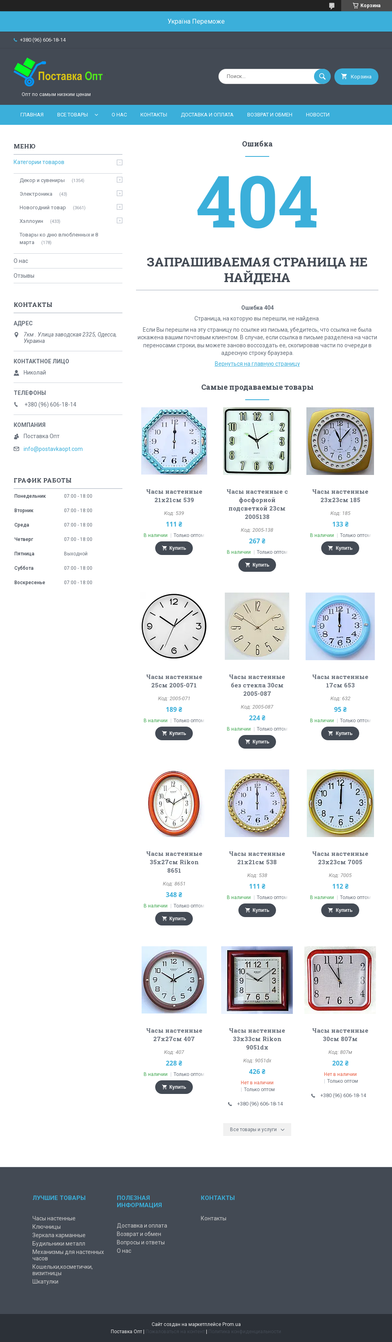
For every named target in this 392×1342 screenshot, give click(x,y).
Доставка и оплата (207, 115)
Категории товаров (39, 162)
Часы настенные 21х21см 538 (257, 857)
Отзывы (24, 275)
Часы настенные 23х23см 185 (340, 495)
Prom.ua (231, 1324)
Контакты (153, 115)
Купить (178, 548)
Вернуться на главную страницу (257, 364)
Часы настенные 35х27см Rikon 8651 (174, 861)
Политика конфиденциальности (244, 1331)
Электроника (36, 194)
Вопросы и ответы (141, 1242)
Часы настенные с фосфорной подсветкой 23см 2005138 (257, 504)
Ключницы (46, 1227)
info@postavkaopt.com (53, 449)
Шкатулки (45, 1281)
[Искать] (322, 76)
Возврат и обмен (269, 115)
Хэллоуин (31, 221)
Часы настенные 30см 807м (340, 1034)
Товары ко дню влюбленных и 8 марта (59, 238)
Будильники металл (58, 1243)
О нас (119, 115)
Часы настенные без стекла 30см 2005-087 (257, 685)
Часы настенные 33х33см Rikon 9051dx (257, 1038)
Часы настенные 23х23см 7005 (340, 857)
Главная (32, 115)
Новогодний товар (43, 207)
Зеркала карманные (59, 1235)
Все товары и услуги (253, 1129)
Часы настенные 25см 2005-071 (174, 681)
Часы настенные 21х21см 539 (174, 495)
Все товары (72, 115)
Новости (318, 115)
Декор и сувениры (42, 180)
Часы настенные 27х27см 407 (174, 1034)
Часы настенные (54, 1218)
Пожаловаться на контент (175, 1331)
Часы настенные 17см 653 (340, 681)
